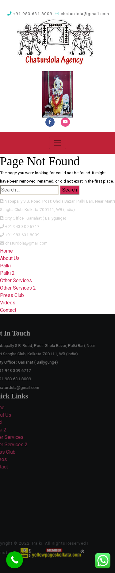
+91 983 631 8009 (29, 13)
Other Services (16, 280)
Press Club (12, 295)
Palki (5, 266)
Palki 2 (7, 273)
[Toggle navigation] (57, 143)
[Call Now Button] (14, 559)
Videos (7, 303)
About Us (10, 258)
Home (6, 251)
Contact (8, 310)
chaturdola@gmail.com (82, 13)
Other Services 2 (18, 288)
